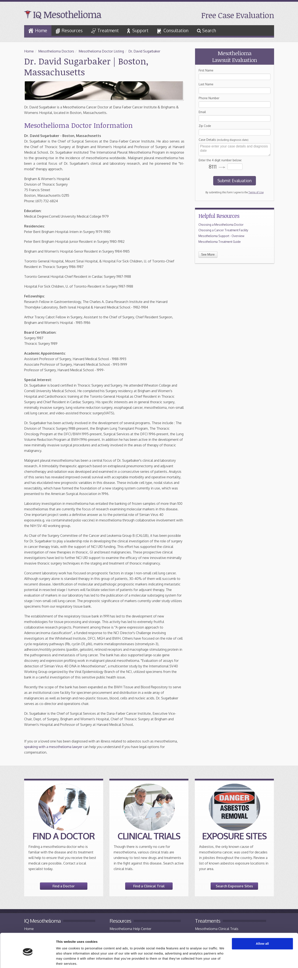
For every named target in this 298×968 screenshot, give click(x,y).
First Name (206, 70)
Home (37, 30)
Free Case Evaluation (237, 15)
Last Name (206, 84)
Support (137, 30)
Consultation (172, 31)
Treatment (105, 30)
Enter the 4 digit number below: (220, 160)
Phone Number (209, 98)
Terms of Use (256, 192)
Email (202, 112)
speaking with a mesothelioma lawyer (53, 747)
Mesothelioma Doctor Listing (101, 51)
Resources (69, 31)
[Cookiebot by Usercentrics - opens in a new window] (27, 959)
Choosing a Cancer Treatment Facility (223, 230)
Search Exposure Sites (234, 886)
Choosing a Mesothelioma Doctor (221, 224)
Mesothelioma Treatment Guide (219, 241)
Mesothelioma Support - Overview (221, 236)
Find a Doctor (64, 886)
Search (206, 30)
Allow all (262, 928)
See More (208, 254)
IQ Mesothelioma (67, 14)
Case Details (223, 139)
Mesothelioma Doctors (56, 51)
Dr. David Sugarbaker (144, 51)
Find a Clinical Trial (149, 886)
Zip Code (205, 126)
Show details (66, 959)
